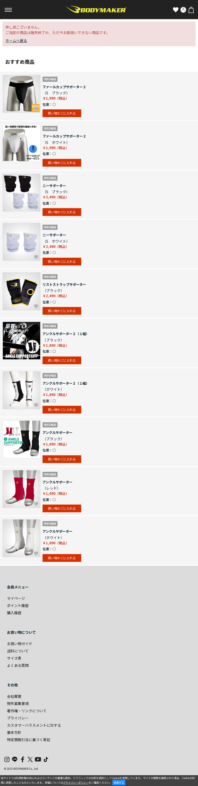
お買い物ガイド (19, 643)
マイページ (16, 598)
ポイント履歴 (18, 605)
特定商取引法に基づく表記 (28, 739)
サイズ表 (14, 658)
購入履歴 (14, 612)
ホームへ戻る (16, 40)
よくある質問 (18, 665)
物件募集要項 (18, 703)
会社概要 (14, 696)
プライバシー (18, 717)
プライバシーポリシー (76, 782)
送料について (18, 650)
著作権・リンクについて (27, 710)
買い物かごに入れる (62, 113)
